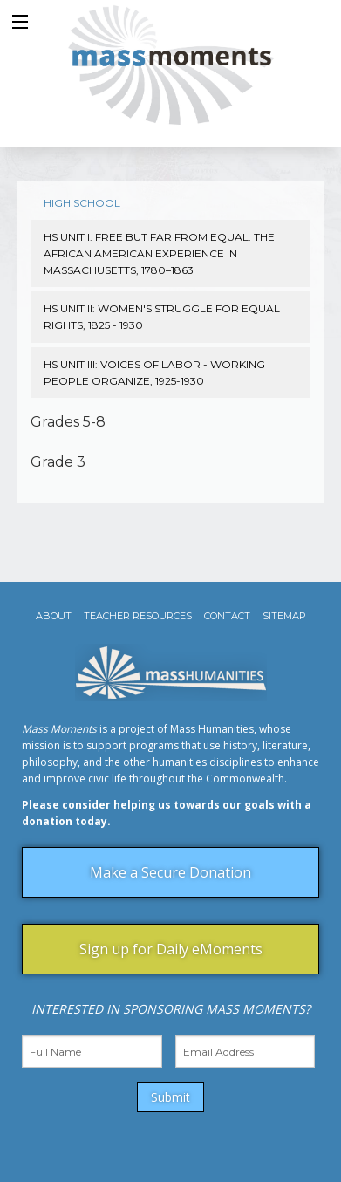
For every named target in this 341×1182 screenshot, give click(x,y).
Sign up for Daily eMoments (171, 949)
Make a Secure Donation (170, 872)
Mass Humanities (212, 728)
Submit (170, 1097)
